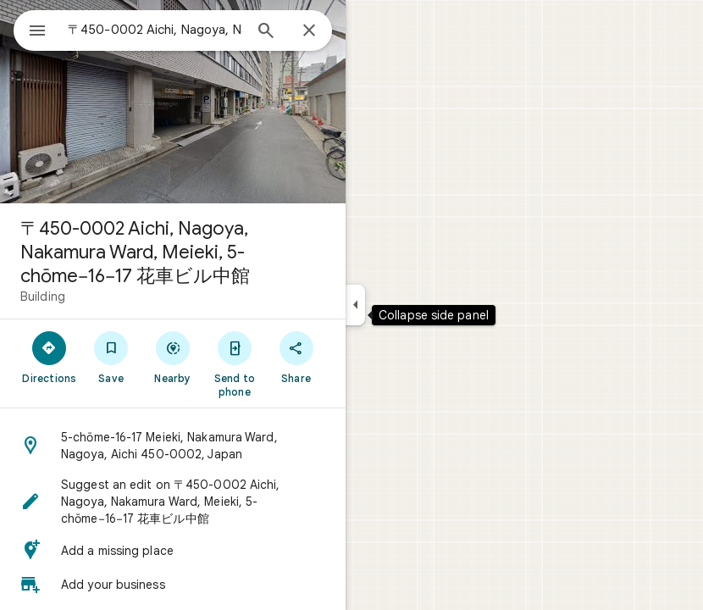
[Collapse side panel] (355, 305)
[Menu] (37, 32)
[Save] (111, 356)
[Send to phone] (234, 363)
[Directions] (49, 356)
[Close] (309, 31)
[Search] (266, 32)
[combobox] (155, 29)
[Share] (296, 356)
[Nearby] (173, 356)
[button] (173, 445)
